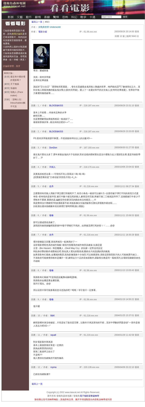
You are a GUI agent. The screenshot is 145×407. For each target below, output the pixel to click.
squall (53, 335)
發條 (51, 215)
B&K (52, 315)
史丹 (51, 186)
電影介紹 (42, 31)
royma (53, 367)
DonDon (53, 147)
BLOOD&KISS (56, 105)
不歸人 (52, 167)
